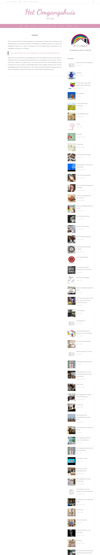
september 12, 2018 (80, 504)
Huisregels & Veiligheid (45, 25)
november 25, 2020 (80, 169)
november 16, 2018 (80, 483)
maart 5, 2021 (79, 108)
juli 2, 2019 (78, 432)
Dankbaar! (79, 72)
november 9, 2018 (80, 494)
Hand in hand (79, 404)
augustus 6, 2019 (80, 422)
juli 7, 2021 (78, 96)
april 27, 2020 (79, 323)
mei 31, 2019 (79, 442)
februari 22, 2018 (80, 535)
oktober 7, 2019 (79, 407)
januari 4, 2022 (79, 75)
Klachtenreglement (33, 1)
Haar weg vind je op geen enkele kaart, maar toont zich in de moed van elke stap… (84, 300)
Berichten (25, 1)
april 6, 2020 (79, 354)
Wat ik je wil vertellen (81, 520)
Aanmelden (14, 1)
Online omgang (80, 310)
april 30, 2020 (79, 313)
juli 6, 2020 (78, 259)
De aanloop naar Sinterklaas (83, 154)
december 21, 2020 (80, 147)
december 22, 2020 (80, 137)
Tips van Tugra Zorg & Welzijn (83, 341)
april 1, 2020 (79, 364)
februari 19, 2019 (80, 473)
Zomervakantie (80, 93)
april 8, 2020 (79, 344)
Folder (19, 1)
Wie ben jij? (79, 540)
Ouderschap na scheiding (82, 216)
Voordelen (33, 25)
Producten (61, 25)
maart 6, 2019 (79, 461)
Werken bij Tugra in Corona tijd (84, 351)
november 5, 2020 (80, 200)
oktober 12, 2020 (80, 229)
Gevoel (78, 124)
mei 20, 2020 (79, 280)
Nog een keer (79, 509)
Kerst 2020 (79, 134)
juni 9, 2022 (79, 65)
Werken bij (69, 25)
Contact (76, 25)
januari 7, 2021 (79, 126)
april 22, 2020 (79, 335)
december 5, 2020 (80, 157)
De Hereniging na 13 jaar (82, 113)
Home (21, 25)
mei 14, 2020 (79, 292)
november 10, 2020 (80, 190)
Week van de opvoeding (82, 226)
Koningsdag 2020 (80, 320)
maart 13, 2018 (79, 512)
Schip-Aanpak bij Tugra (82, 257)
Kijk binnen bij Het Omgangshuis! (84, 62)
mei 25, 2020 (79, 272)
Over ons (7, 1)
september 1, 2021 (80, 88)
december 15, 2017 (80, 543)
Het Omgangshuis (50, 12)
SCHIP (54, 25)
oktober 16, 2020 (80, 219)
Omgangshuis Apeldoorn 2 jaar (84, 361)
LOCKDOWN (79, 144)
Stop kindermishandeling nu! (83, 175)
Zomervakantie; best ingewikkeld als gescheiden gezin (83, 417)
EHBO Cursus (79, 384)
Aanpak (26, 25)
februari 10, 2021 (80, 116)
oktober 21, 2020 (80, 210)
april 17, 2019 (79, 453)
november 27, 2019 (80, 387)
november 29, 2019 (80, 379)
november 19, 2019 (80, 399)
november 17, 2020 (80, 177)
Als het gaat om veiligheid (82, 277)
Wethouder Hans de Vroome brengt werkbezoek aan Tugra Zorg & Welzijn (84, 374)
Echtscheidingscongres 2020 (83, 236)
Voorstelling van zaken (82, 458)
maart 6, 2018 (79, 522)
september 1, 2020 (80, 251)
